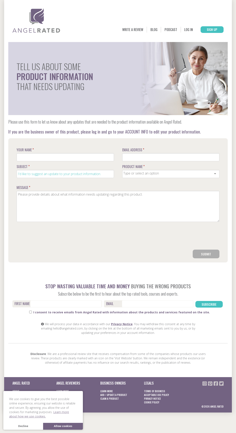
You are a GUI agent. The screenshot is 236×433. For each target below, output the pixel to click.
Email (109, 304)
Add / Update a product (113, 394)
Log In (183, 29)
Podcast (162, 29)
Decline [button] (23, 426)
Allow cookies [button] (63, 426)
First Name (22, 304)
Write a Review (119, 29)
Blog (143, 29)
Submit (206, 254)
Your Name (25, 149)
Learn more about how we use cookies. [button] (39, 414)
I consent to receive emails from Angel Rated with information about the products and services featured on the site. (119, 312)
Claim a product (109, 398)
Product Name (133, 166)
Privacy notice (152, 398)
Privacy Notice (122, 324)
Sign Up (209, 29)
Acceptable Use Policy (156, 394)
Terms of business (154, 391)
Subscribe (209, 304)
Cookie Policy (151, 402)
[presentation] (187, 237)
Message (23, 187)
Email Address (133, 149)
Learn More (106, 391)
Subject (23, 166)
